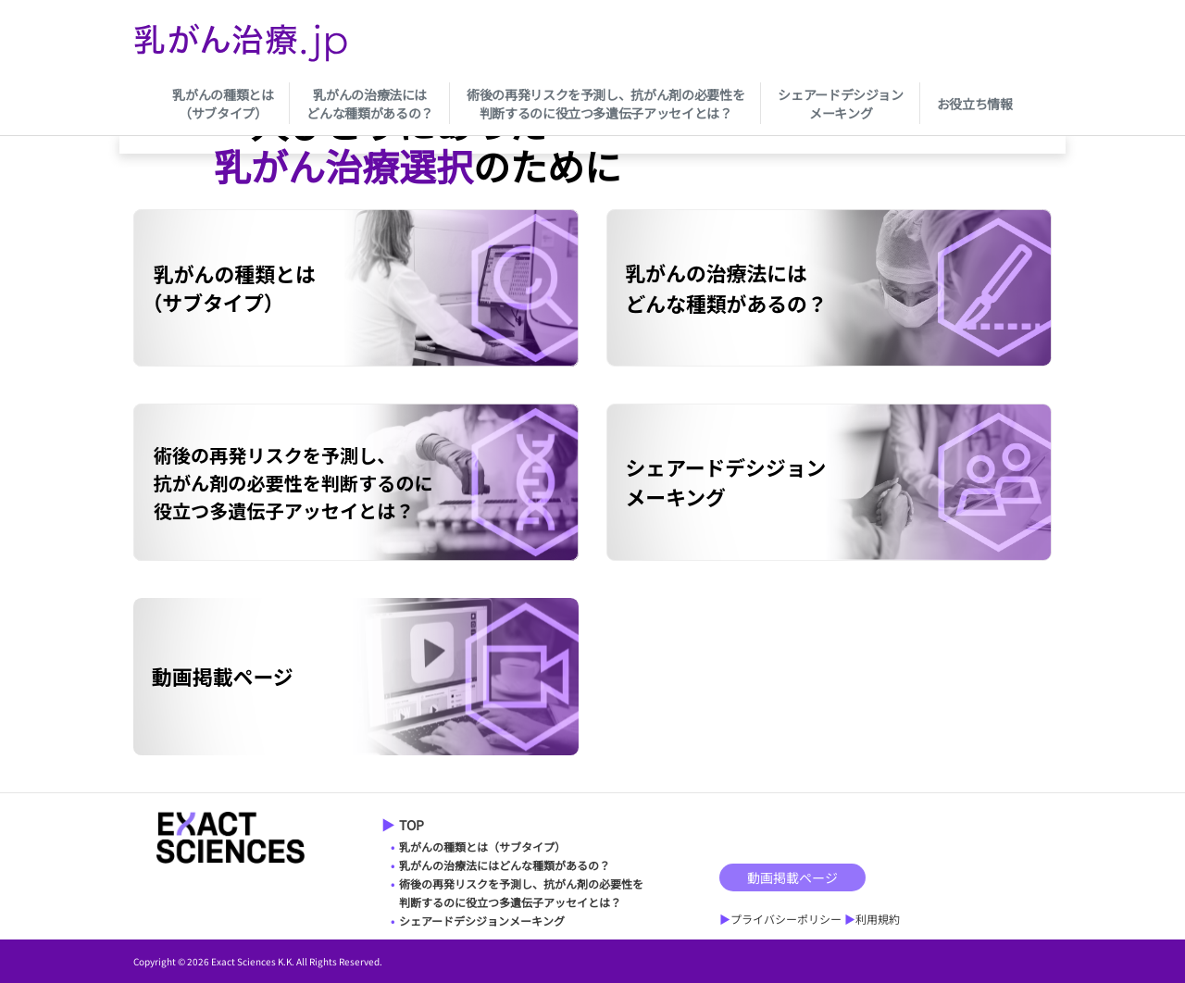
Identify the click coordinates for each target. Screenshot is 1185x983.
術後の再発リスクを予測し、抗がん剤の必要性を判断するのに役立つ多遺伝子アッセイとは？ (605, 103)
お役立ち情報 (975, 103)
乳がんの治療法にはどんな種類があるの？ (369, 103)
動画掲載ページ (792, 877)
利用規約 (877, 919)
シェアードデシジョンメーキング (841, 103)
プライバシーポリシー (786, 919)
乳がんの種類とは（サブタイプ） (222, 103)
